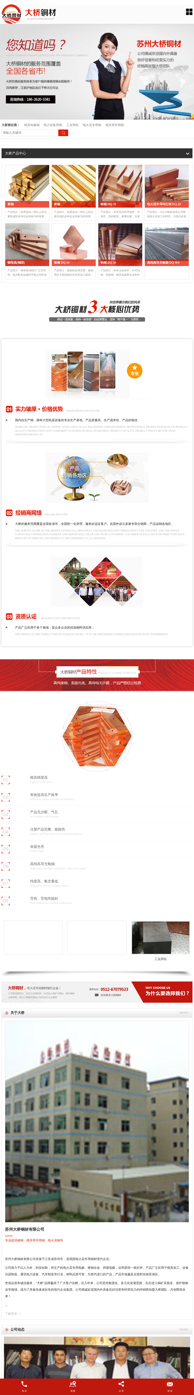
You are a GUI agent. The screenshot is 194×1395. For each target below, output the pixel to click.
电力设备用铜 (53, 125)
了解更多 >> (13, 1313)
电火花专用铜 (92, 125)
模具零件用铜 (115, 125)
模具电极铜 (32, 125)
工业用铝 (73, 125)
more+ (184, 1012)
